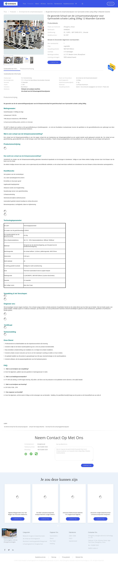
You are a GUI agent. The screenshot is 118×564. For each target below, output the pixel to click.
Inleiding (52, 543)
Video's (37, 4)
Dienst (51, 538)
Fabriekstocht (58, 4)
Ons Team (53, 541)
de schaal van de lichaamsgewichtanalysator (57, 427)
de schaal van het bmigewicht (31, 538)
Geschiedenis (54, 536)
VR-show (43, 4)
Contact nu (54, 62)
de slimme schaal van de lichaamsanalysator (16, 427)
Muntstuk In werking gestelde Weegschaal (35, 541)
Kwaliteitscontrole (68, 4)
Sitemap (53, 557)
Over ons (50, 4)
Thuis (24, 4)
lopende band (73, 541)
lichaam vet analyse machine (36, 427)
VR (76, 4)
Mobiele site (79, 557)
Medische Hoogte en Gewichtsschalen (34, 536)
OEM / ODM (72, 536)
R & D (70, 538)
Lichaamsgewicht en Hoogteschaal (33, 544)
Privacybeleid (66, 557)
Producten (30, 4)
